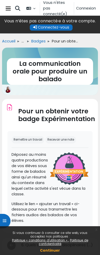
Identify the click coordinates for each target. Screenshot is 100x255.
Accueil (8, 41)
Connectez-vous (51, 27)
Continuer (50, 250)
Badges (38, 41)
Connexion (86, 8)
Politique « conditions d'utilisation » (40, 240)
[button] (17, 8)
